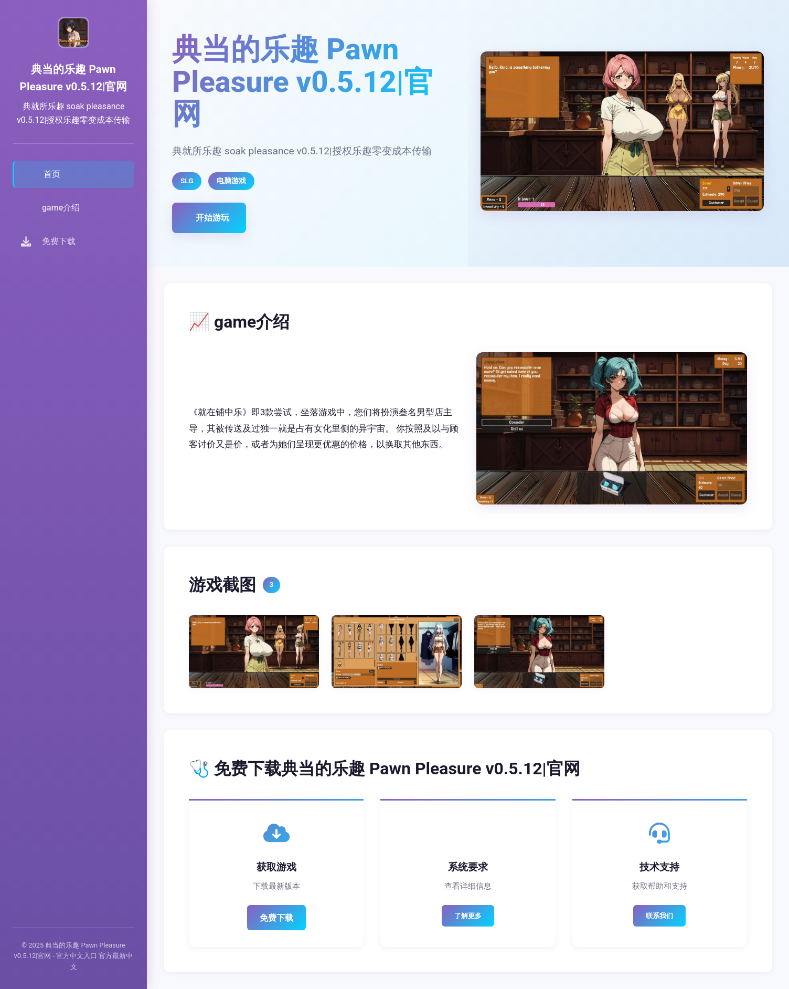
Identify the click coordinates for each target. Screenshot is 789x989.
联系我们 (659, 916)
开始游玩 (212, 218)
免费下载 (276, 918)
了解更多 (468, 916)
